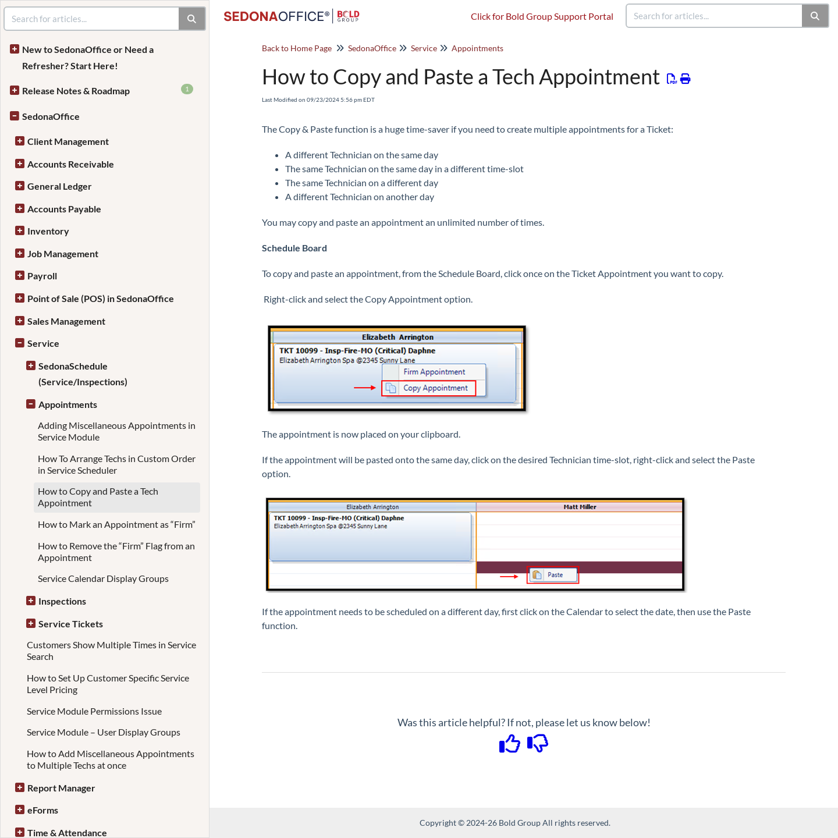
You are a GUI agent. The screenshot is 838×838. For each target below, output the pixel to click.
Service (43, 343)
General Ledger (59, 185)
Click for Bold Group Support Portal (542, 16)
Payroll (42, 275)
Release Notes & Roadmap (107, 90)
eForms (42, 809)
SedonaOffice (51, 116)
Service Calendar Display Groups (103, 578)
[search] (715, 15)
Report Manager (61, 787)
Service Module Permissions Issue (94, 710)
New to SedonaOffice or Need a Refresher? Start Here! (88, 57)
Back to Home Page (297, 48)
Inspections (62, 600)
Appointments (67, 404)
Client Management (68, 141)
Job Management (62, 253)
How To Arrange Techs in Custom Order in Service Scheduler (117, 464)
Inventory (48, 230)
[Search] (815, 15)
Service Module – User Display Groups (103, 731)
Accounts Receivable (70, 163)
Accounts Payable (64, 208)
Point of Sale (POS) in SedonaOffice (100, 298)
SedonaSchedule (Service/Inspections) (82, 374)
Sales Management (66, 320)
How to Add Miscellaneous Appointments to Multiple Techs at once (110, 759)
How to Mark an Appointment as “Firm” (117, 524)
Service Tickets (70, 623)
